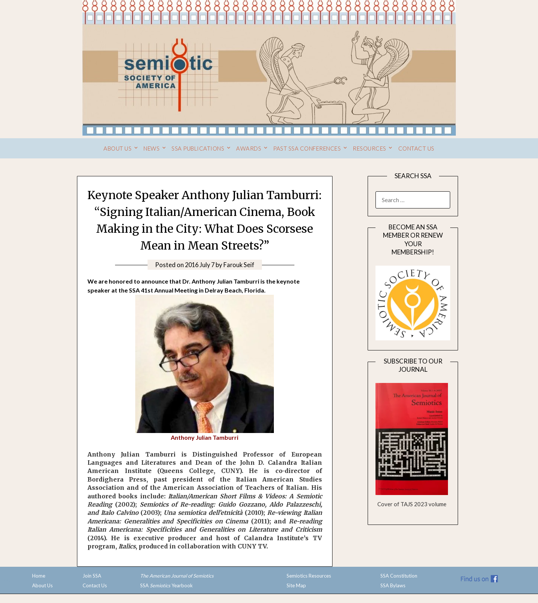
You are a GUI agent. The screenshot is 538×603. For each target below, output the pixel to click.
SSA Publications (197, 148)
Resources (369, 148)
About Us (117, 148)
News (151, 148)
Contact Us (416, 148)
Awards (248, 148)
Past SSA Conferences (307, 148)
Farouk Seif (240, 265)
